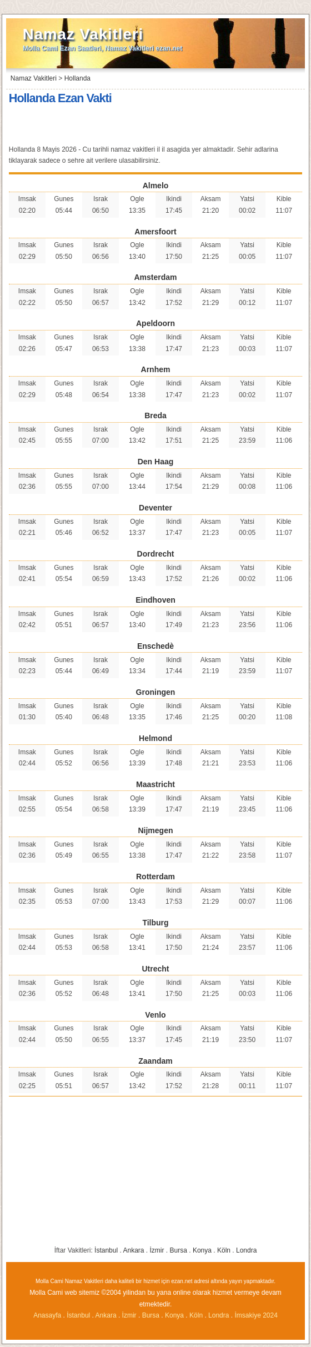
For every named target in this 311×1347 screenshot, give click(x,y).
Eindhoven (155, 599)
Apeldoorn (155, 323)
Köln (223, 1250)
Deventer (155, 507)
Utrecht (155, 968)
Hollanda (77, 78)
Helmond (155, 738)
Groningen (155, 692)
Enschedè (155, 646)
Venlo (155, 1014)
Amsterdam (155, 277)
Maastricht (155, 784)
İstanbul (106, 1250)
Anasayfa (47, 1315)
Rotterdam (155, 876)
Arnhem (155, 369)
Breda (155, 415)
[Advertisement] (155, 126)
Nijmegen (155, 830)
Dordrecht (155, 553)
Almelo (156, 185)
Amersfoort (155, 231)
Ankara (133, 1250)
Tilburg (155, 922)
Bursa (178, 1250)
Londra (246, 1250)
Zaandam (155, 1060)
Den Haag (156, 461)
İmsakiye (248, 1315)
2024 (270, 1315)
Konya (202, 1250)
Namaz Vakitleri (83, 34)
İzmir (157, 1250)
